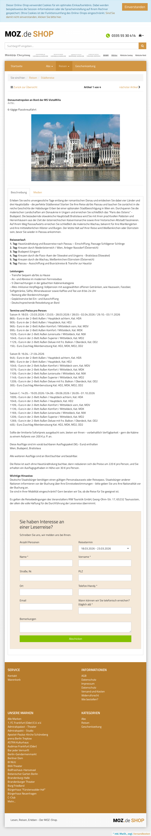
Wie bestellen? (89, 699)
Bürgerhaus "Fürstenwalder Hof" (26, 789)
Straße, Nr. (26, 571)
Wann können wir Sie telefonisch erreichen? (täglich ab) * (104, 602)
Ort (21, 586)
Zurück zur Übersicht (25, 87)
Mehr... (12, 801)
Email (23, 600)
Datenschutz (88, 679)
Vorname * (84, 557)
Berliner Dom (15, 758)
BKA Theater (15, 766)
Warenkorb (14, 679)
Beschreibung (19, 192)
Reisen (64, 66)
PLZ (80, 571)
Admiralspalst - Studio (20, 730)
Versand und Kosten (93, 691)
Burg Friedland (16, 785)
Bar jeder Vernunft (18, 750)
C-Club (11, 797)
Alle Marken (14, 719)
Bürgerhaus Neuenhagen (22, 793)
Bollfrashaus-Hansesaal (22, 770)
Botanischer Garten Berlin (23, 774)
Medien (37, 192)
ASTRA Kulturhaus (18, 742)
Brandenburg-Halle (19, 778)
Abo (49, 66)
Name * (24, 557)
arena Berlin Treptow (20, 738)
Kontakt (12, 676)
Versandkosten (141, 834)
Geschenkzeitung (85, 66)
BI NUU (12, 762)
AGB (84, 676)
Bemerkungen (28, 619)
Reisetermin (85, 542)
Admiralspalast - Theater (22, 726)
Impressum (88, 683)
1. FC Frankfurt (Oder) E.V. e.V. (24, 723)
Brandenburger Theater (21, 782)
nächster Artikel (128, 87)
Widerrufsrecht (90, 695)
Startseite (16, 66)
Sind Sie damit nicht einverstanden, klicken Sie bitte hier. (60, 15)
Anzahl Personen (29, 542)
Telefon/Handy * (87, 586)
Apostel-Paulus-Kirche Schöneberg (28, 734)
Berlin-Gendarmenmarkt (22, 754)
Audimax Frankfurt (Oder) (22, 746)
